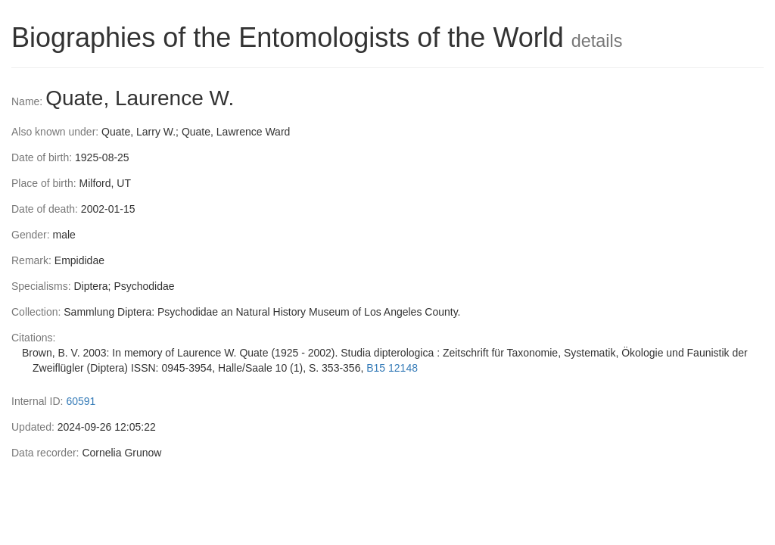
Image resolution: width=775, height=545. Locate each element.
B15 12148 (392, 368)
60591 (80, 401)
